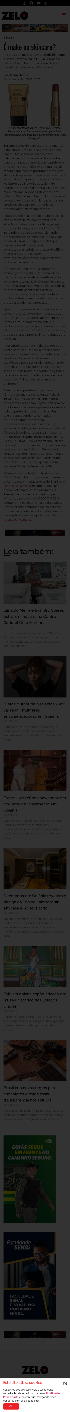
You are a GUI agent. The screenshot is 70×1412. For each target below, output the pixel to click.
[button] (65, 1383)
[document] (35, 706)
